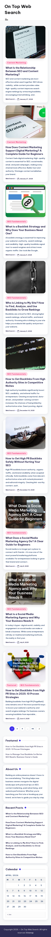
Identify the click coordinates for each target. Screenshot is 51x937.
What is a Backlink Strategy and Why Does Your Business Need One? (25, 230)
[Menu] (6, 19)
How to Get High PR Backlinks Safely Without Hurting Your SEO (24, 462)
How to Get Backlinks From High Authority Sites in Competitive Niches (25, 382)
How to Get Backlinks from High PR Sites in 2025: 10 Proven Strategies (25, 694)
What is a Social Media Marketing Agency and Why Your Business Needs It (23, 617)
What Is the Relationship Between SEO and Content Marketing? (22, 71)
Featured (11, 685)
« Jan (9, 914)
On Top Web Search (18, 9)
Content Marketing (16, 63)
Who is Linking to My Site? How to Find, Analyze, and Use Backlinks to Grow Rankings (25, 306)
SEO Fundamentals (16, 222)
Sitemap (30, 932)
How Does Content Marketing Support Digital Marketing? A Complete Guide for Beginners (24, 151)
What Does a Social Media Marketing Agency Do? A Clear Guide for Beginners (25, 541)
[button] (39, 728)
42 (33, 729)
